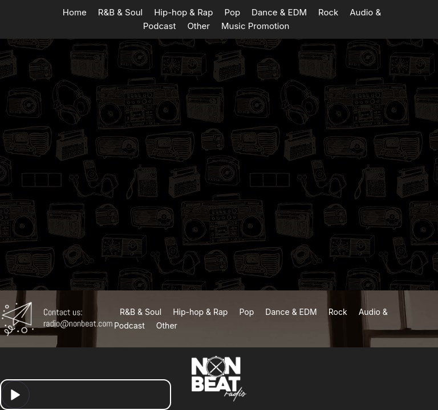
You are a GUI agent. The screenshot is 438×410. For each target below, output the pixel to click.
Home (75, 12)
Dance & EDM (279, 12)
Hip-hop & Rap (183, 12)
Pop (232, 12)
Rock (328, 12)
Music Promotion (255, 25)
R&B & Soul (120, 12)
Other (198, 25)
